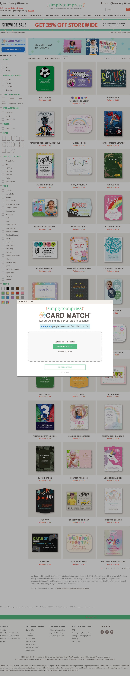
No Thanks (65, 372)
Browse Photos (65, 346)
